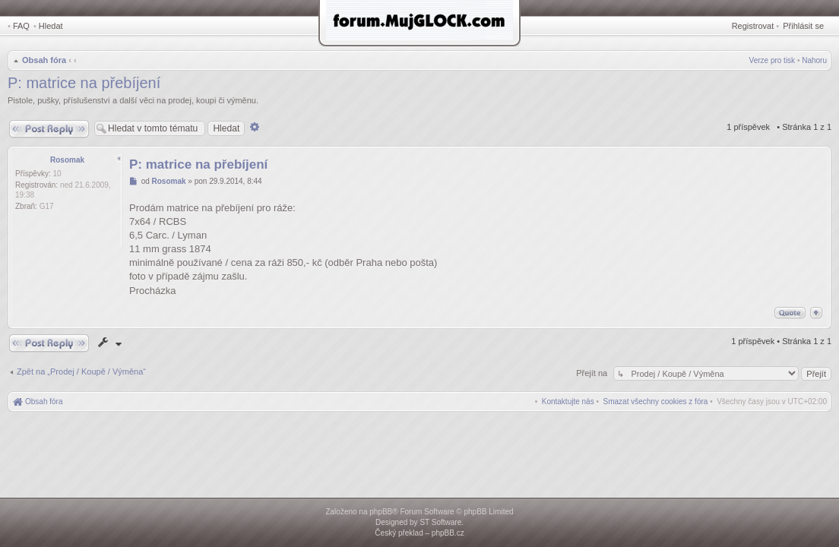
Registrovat (753, 25)
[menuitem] (655, 401)
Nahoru (814, 60)
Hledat (51, 25)
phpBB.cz (448, 533)
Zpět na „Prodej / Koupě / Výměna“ (81, 371)
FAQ (21, 25)
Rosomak (67, 160)
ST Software (440, 522)
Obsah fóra (44, 60)
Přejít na (592, 373)
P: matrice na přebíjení (84, 82)
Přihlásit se (803, 25)
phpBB (380, 511)
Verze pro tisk (772, 60)
